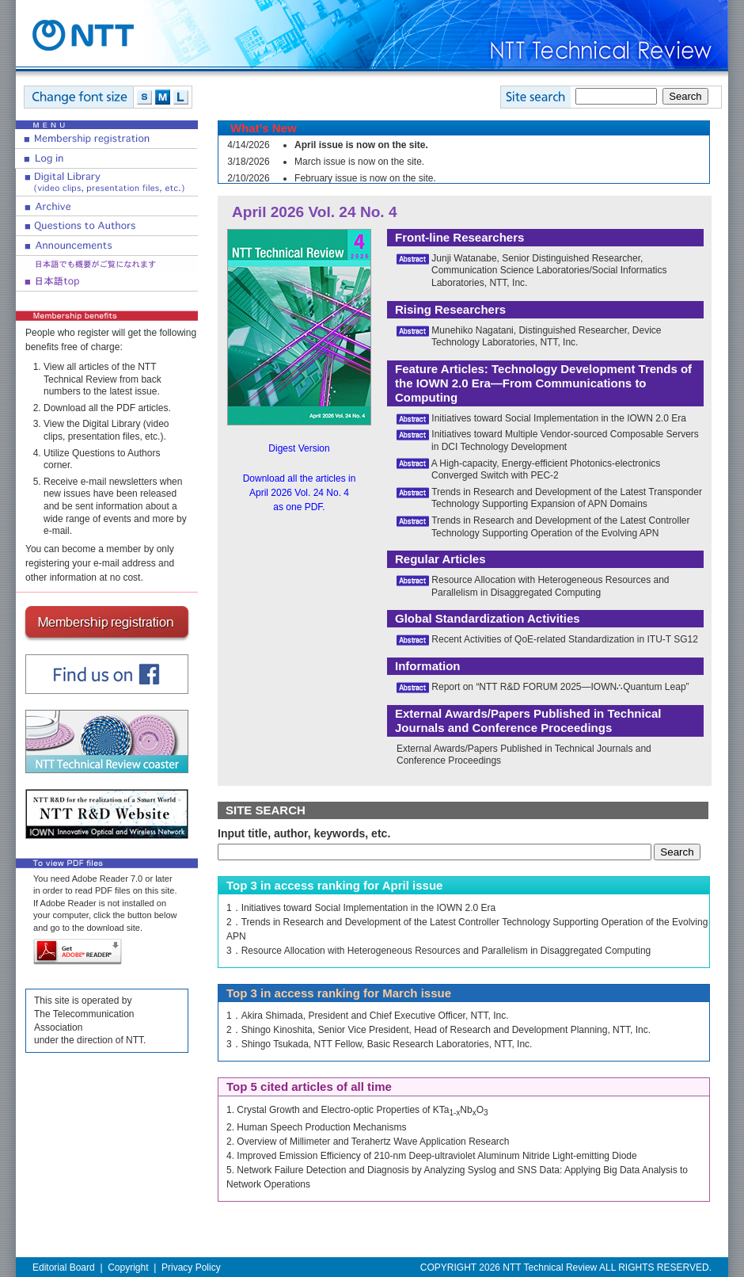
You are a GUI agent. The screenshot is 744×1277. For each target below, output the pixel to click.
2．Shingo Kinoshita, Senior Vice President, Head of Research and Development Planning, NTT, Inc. (438, 1029)
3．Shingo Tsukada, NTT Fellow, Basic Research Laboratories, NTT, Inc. (379, 1044)
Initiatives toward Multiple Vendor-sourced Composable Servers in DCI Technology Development (565, 440)
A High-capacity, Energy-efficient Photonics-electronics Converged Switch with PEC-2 (546, 470)
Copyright (128, 1267)
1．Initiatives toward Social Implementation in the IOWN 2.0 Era (360, 907)
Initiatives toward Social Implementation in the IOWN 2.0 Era (558, 418)
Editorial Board (63, 1267)
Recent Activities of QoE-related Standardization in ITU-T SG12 (564, 639)
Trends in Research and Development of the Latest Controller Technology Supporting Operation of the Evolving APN (560, 527)
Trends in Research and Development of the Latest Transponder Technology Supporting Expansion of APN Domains (566, 498)
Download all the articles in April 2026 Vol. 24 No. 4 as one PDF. (299, 493)
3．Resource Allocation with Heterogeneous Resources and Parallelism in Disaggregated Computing (438, 950)
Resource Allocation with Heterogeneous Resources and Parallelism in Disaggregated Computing (550, 586)
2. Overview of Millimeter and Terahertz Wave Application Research (368, 1141)
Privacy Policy (191, 1267)
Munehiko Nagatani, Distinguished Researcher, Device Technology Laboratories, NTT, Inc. (546, 337)
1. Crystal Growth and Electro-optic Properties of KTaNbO (357, 1109)
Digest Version (298, 448)
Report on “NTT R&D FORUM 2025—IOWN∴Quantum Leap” (560, 686)
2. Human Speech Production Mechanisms (316, 1127)
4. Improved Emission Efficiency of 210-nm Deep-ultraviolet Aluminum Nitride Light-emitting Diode (431, 1155)
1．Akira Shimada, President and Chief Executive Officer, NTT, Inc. (367, 1015)
